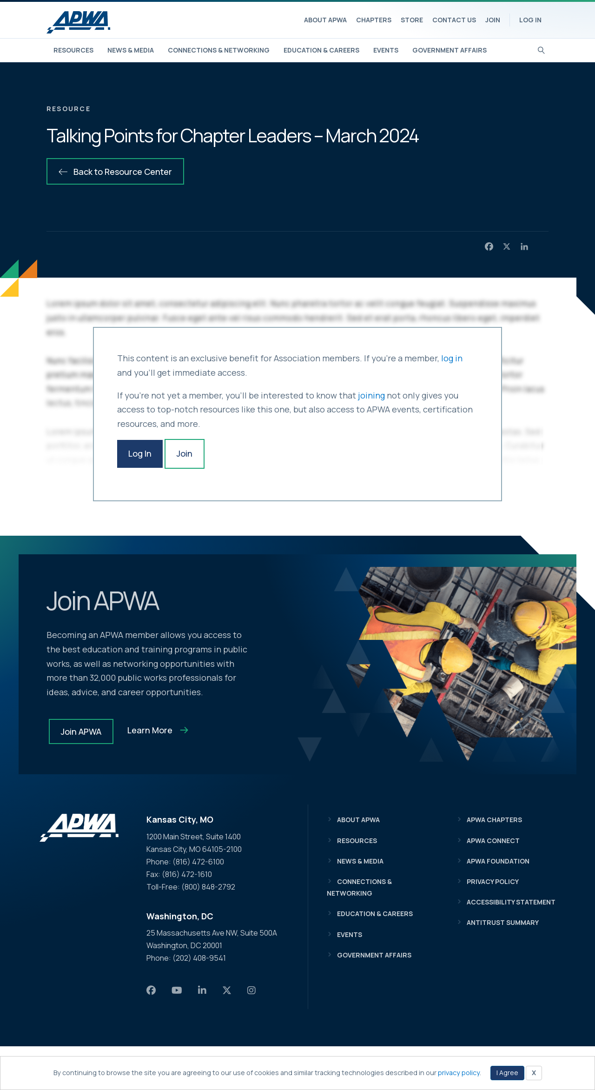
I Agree (507, 1072)
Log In (530, 19)
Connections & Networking (219, 50)
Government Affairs (449, 50)
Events (385, 50)
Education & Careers (321, 50)
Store (412, 19)
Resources (73, 50)
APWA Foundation (498, 862)
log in (452, 358)
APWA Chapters (494, 821)
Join (492, 19)
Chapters (373, 19)
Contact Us (454, 19)
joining (371, 395)
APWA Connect (493, 841)
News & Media (130, 50)
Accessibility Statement (511, 903)
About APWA (325, 19)
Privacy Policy (493, 882)
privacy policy (459, 1072)
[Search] (541, 49)
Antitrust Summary (503, 923)
